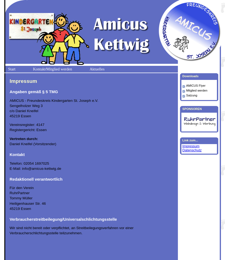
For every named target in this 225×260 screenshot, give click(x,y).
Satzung (191, 95)
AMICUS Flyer (196, 85)
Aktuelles (97, 69)
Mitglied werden (196, 90)
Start (11, 69)
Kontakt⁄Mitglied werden (52, 69)
